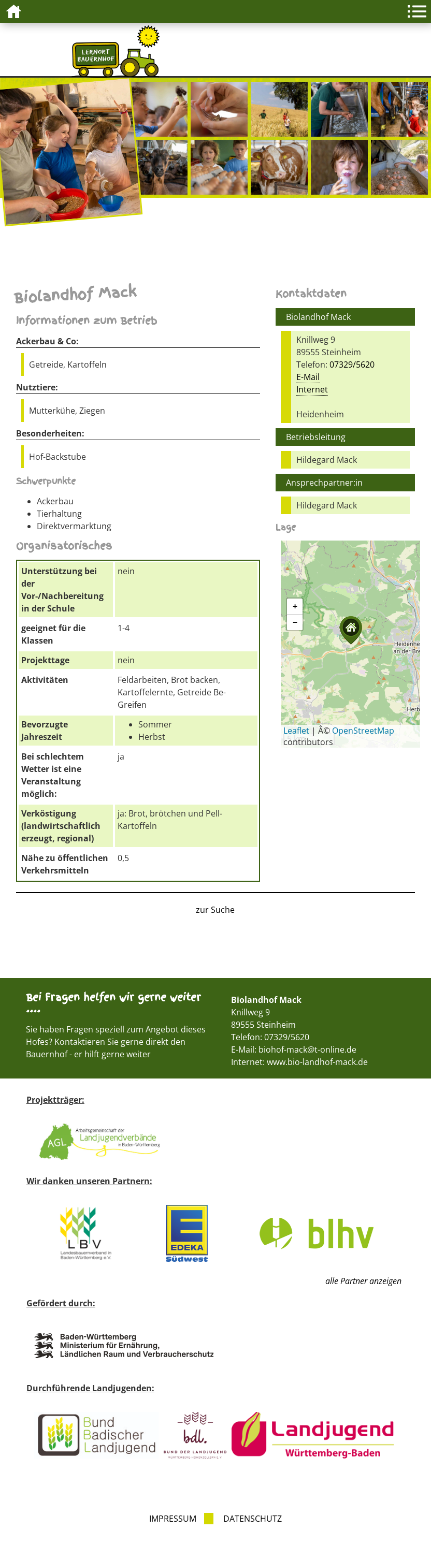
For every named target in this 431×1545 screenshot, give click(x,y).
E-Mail (308, 377)
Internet (312, 389)
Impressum (172, 1518)
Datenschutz (252, 1518)
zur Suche (215, 909)
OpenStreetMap (363, 730)
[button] (350, 630)
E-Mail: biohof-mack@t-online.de (293, 1049)
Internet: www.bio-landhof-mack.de (299, 1062)
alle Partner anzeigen (363, 1281)
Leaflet (296, 730)
